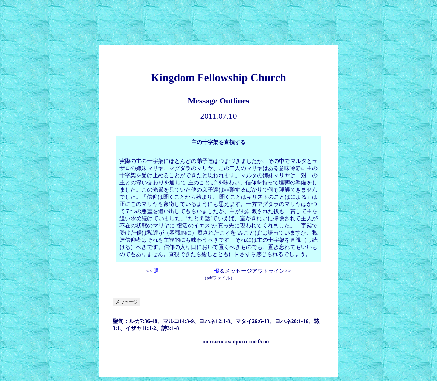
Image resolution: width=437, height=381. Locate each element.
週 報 (185, 271)
